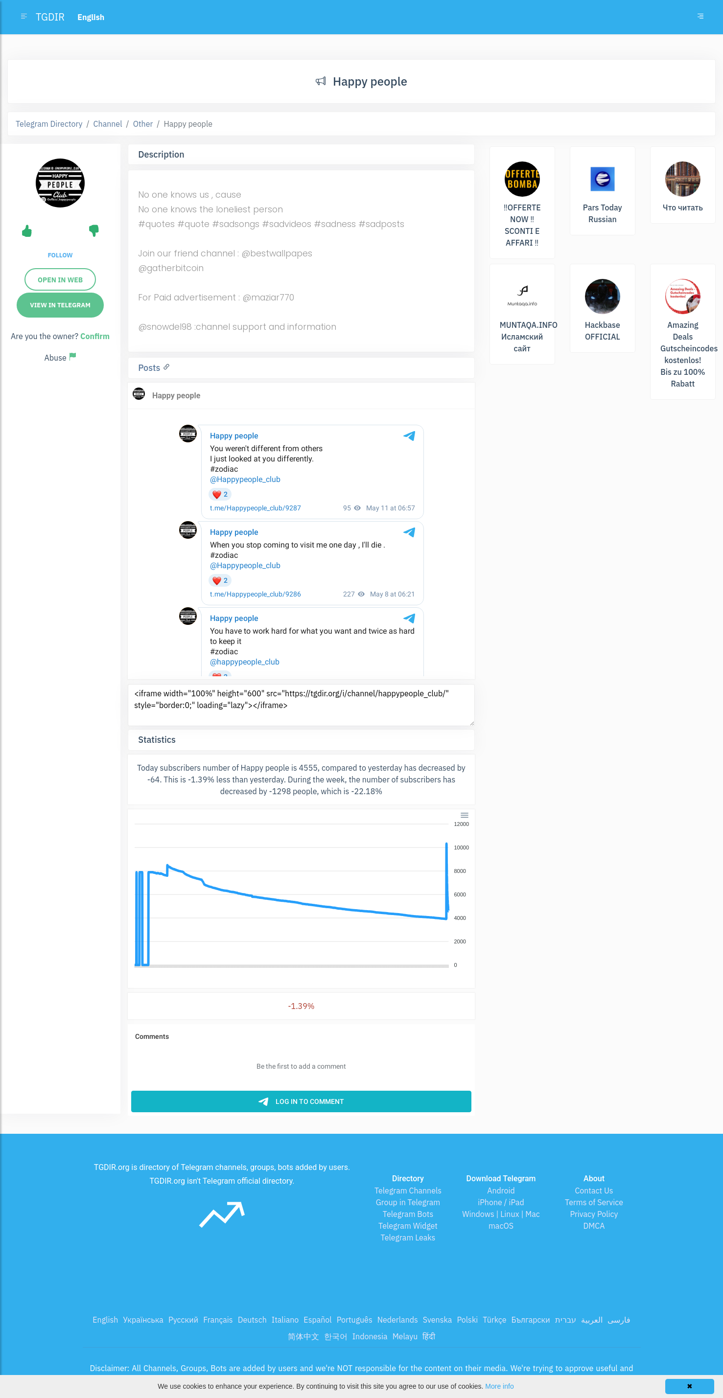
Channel (107, 124)
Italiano (285, 1320)
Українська (143, 1320)
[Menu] (464, 815)
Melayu (405, 1336)
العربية (592, 1320)
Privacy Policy (594, 1214)
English (105, 1320)
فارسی (618, 1320)
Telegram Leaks (408, 1237)
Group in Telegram (408, 1202)
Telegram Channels (408, 1190)
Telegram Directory (49, 124)
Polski (467, 1320)
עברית (565, 1320)
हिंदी (428, 1336)
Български (531, 1320)
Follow (59, 255)
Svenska (437, 1320)
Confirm (95, 336)
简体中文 (303, 1336)
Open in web (60, 279)
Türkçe (494, 1320)
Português (355, 1320)
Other (143, 124)
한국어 (336, 1336)
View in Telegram (60, 305)
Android (501, 1190)
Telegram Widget (408, 1226)
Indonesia (370, 1336)
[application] (301, 895)
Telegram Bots (408, 1214)
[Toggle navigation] (700, 17)
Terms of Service (594, 1202)
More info (499, 1386)
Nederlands (397, 1320)
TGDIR (50, 16)
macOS (501, 1226)
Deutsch (252, 1320)
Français (218, 1320)
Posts (150, 367)
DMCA (594, 1226)
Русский (183, 1320)
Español (317, 1320)
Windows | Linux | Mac (501, 1214)
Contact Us (594, 1190)
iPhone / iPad (501, 1202)
